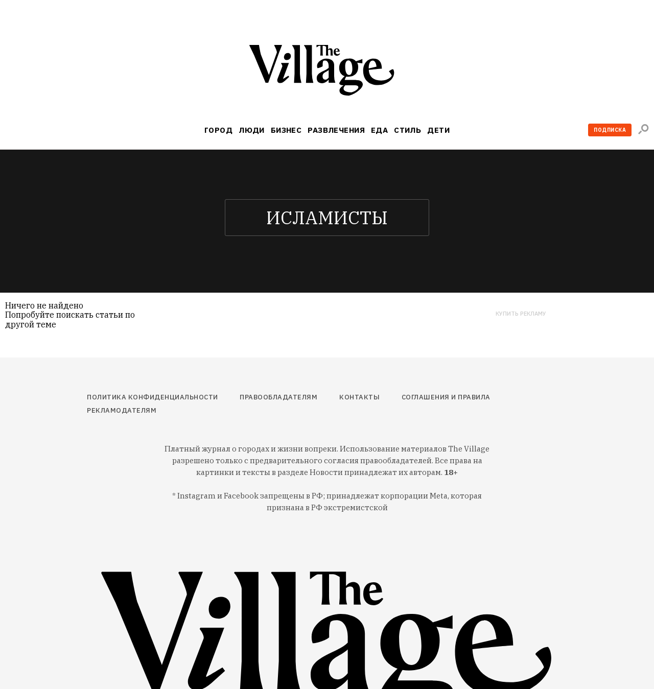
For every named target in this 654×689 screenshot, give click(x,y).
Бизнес (286, 130)
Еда (379, 130)
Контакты (359, 397)
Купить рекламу (521, 314)
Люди (252, 130)
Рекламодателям (121, 410)
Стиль (407, 130)
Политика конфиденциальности (152, 397)
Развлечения (336, 130)
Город (218, 130)
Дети (438, 130)
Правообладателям (278, 397)
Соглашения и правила (446, 397)
